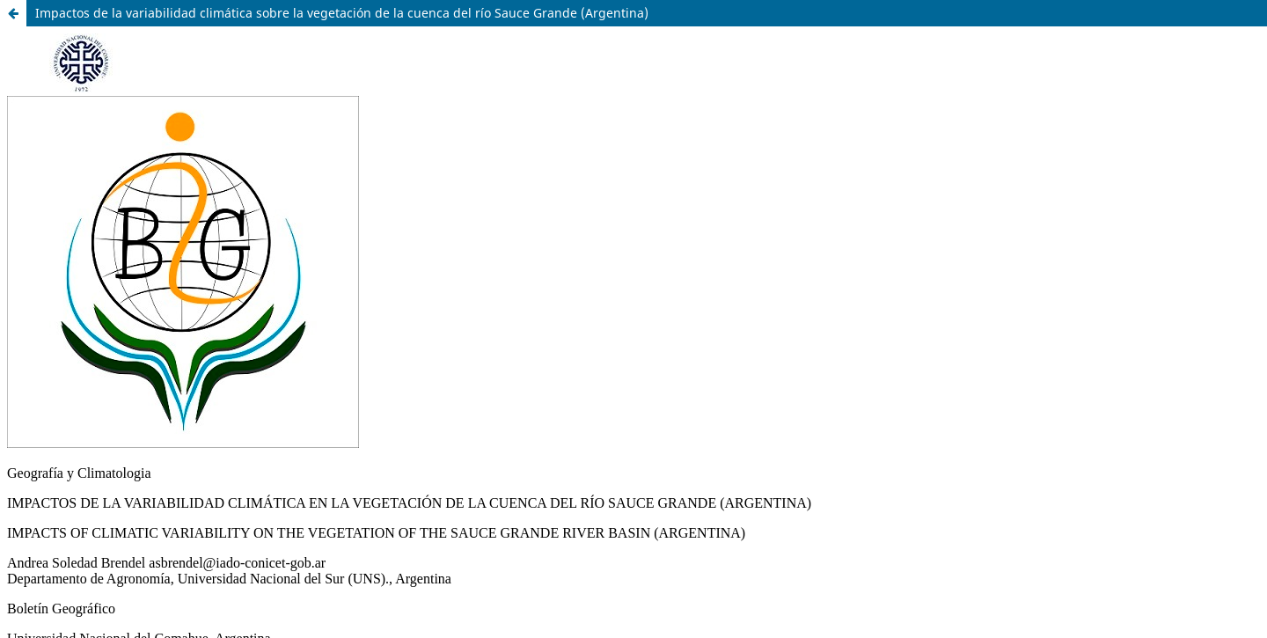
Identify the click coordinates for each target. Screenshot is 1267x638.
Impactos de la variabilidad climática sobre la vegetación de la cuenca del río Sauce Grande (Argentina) (341, 12)
